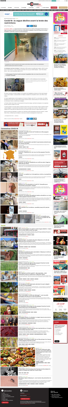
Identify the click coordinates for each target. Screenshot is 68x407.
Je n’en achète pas (58, 334)
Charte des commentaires (6, 395)
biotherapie (20, 334)
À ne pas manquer (60, 235)
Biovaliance (24, 334)
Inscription (57, 166)
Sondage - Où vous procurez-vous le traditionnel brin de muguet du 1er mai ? (60, 326)
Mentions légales (5, 399)
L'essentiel (60, 35)
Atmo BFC (23, 344)
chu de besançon (21, 246)
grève (29, 246)
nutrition (49, 362)
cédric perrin (29, 234)
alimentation (37, 361)
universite (45, 334)
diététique (41, 361)
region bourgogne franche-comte (39, 334)
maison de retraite (33, 246)
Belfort (20, 227)
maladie (46, 362)
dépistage (24, 202)
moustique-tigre (32, 383)
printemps (33, 344)
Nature (30, 338)
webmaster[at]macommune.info (25, 404)
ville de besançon (41, 383)
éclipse (20, 372)
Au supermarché (58, 329)
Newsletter (5, 402)
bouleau (27, 344)
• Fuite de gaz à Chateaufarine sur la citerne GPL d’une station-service (60, 41)
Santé (17, 18)
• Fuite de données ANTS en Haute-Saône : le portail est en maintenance (60, 44)
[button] (64, 0)
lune (22, 372)
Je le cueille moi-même (59, 333)
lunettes (25, 372)
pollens (29, 344)
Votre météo (60, 296)
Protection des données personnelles (8, 396)
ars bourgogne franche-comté (9, 115)
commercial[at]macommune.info (25, 396)
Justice (23, 183)
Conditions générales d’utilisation (7, 400)
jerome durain (31, 334)
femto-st (28, 334)
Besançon (20, 238)
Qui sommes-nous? (5, 394)
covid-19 (20, 179)
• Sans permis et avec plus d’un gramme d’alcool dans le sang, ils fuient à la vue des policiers (60, 48)
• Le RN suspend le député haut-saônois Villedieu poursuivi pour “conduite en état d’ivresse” (60, 51)
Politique (23, 206)
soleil (27, 372)
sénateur (33, 234)
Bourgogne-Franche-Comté (9, 18)
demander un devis (25, 398)
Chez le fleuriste (58, 330)
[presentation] (54, 240)
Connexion (64, 166)
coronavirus (16, 115)
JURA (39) (20, 183)
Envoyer (56, 341)
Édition (35, 5)
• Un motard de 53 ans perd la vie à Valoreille (60, 38)
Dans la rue (57, 331)
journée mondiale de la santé (40, 362)
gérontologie (25, 246)
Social (26, 238)
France (20, 206)
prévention (37, 383)
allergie (20, 344)
